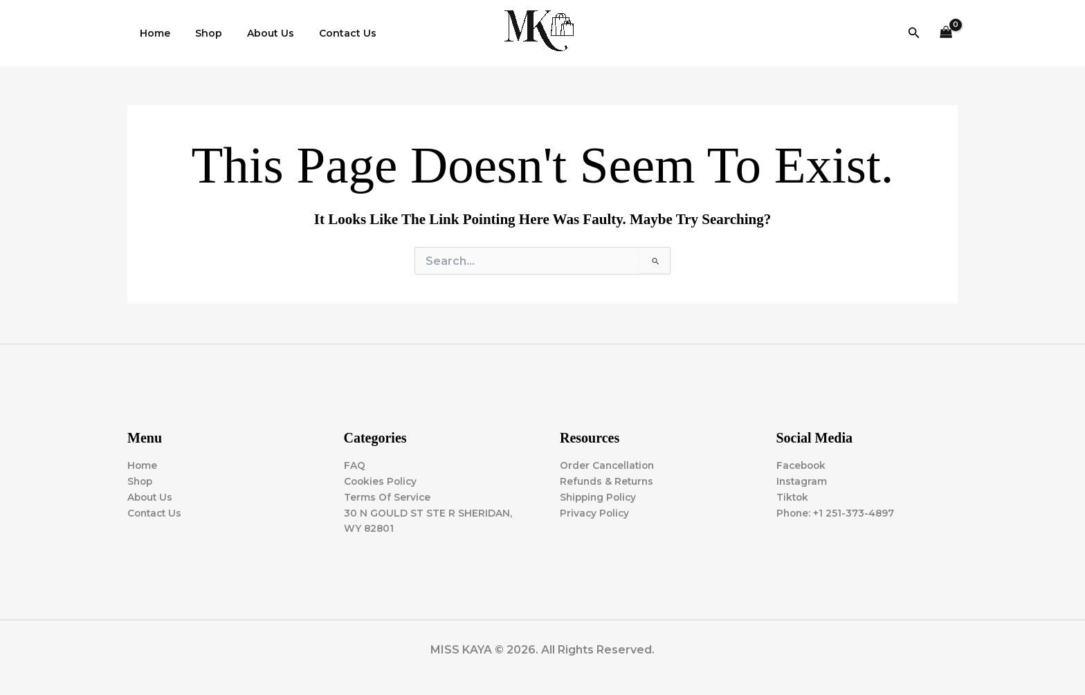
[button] (914, 33)
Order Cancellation (608, 464)
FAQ (354, 464)
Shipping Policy (600, 496)
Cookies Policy (381, 480)
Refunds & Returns (607, 480)
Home (152, 33)
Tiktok (793, 496)
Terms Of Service (387, 496)
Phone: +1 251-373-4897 (836, 512)
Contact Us (328, 33)
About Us (256, 33)
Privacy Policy (595, 512)
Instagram (802, 480)
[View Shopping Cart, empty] (946, 33)
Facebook (802, 464)
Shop (200, 33)
